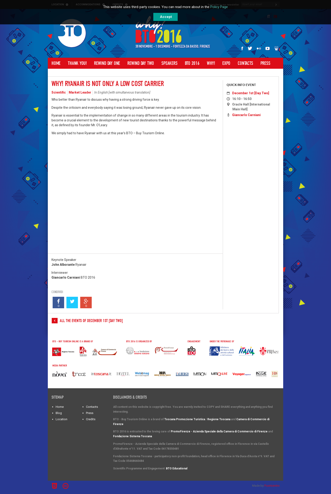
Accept (166, 17)
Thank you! (77, 63)
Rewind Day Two (140, 63)
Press (265, 63)
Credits (90, 419)
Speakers (169, 63)
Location (61, 419)
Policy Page (219, 7)
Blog (59, 413)
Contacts (245, 63)
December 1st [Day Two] (250, 93)
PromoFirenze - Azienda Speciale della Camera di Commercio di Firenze (219, 431)
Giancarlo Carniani (246, 115)
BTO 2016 (192, 63)
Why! (211, 63)
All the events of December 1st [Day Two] (91, 320)
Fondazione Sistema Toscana (132, 436)
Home (55, 63)
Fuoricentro (272, 485)
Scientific (58, 92)
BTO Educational (176, 468)
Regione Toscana (218, 419)
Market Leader (80, 92)
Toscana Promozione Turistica (184, 419)
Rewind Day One (107, 63)
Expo (226, 63)
